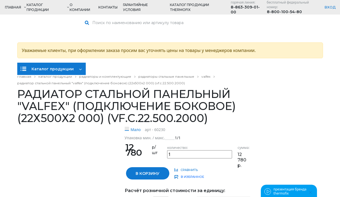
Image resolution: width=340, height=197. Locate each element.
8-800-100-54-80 (284, 11)
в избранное (192, 177)
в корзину (147, 173)
